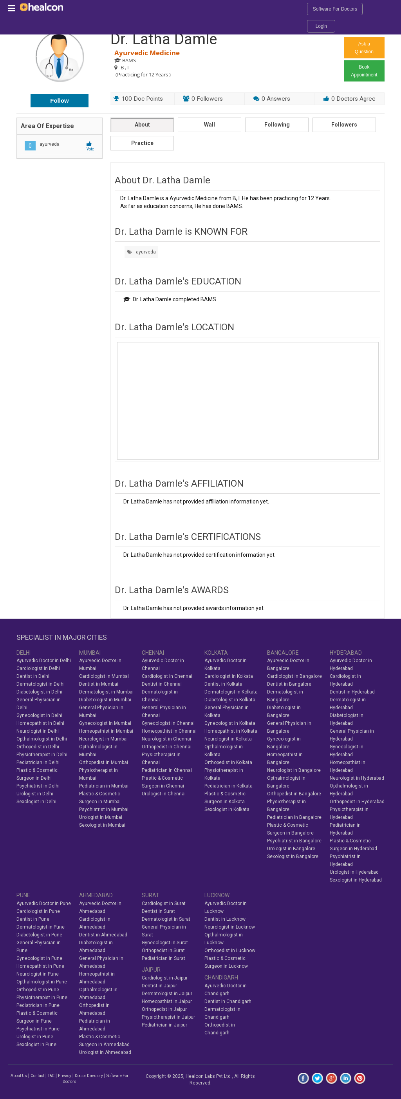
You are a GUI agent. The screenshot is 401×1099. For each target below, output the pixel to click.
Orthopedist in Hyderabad (357, 801)
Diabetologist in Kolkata (229, 699)
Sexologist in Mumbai (102, 825)
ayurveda (141, 252)
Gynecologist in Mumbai (105, 723)
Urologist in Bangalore (291, 848)
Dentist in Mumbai (98, 684)
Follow (59, 100)
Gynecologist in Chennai (168, 723)
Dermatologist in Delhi (40, 684)
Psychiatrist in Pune (38, 1029)
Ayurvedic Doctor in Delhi (43, 660)
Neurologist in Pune (37, 974)
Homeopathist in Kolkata (230, 731)
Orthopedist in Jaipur (164, 1009)
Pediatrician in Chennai (167, 770)
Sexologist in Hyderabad (356, 880)
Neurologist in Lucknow (229, 927)
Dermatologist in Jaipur (167, 993)
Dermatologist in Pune (40, 927)
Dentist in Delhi (32, 676)
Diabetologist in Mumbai (105, 699)
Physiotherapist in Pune (41, 997)
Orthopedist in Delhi (37, 747)
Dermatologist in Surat (166, 919)
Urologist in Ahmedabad (105, 1052)
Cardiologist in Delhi (38, 668)
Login (321, 26)
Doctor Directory (89, 1076)
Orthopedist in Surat (163, 950)
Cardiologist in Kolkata (228, 676)
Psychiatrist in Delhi (38, 786)
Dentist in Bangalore (289, 684)
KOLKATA (216, 653)
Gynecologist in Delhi (39, 715)
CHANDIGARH (221, 977)
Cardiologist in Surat (164, 903)
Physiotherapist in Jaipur (168, 1017)
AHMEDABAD (96, 895)
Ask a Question (364, 47)
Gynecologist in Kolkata (229, 723)
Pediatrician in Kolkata (228, 786)
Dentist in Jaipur (159, 986)
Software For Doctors (335, 9)
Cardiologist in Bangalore (294, 676)
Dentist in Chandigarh (227, 1001)
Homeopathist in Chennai (169, 731)
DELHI (23, 653)
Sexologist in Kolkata (226, 809)
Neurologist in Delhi (37, 731)
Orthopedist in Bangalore (294, 794)
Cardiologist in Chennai (167, 676)
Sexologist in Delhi (36, 801)
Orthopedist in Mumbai (103, 762)
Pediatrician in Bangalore (294, 817)
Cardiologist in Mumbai (104, 676)
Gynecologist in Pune (39, 958)
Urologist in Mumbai (100, 817)
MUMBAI (90, 653)
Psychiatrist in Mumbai (103, 809)
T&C (51, 1076)
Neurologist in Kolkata (228, 739)
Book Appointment (364, 71)
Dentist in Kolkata (223, 684)
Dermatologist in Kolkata (231, 692)
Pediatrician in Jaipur (164, 1025)
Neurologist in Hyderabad (357, 778)
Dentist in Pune (32, 919)
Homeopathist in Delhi (40, 723)
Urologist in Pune (34, 1036)
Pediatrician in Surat (163, 958)
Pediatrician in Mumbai (103, 786)
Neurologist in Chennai (166, 739)
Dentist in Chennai (162, 684)
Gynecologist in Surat (165, 942)
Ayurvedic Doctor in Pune (43, 903)
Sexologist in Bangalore (292, 856)
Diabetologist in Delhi (39, 692)
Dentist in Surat (158, 911)
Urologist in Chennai (164, 794)
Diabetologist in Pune (39, 935)
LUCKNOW (216, 895)
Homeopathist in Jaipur (167, 1001)
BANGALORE (283, 653)
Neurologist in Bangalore (294, 770)
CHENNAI (153, 653)
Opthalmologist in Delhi (41, 739)
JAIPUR (151, 970)
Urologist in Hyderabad (354, 872)
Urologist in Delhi (34, 794)
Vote (90, 146)
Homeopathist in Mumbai (106, 731)
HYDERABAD (346, 653)
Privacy (64, 1076)
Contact (37, 1076)
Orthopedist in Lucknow (229, 950)
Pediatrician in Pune (38, 1005)
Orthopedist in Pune (37, 989)
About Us (19, 1076)
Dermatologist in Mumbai (106, 692)
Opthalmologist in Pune (41, 982)
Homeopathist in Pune (40, 966)
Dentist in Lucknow (225, 919)
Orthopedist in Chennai (166, 747)
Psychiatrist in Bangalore (294, 841)
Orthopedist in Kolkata (228, 762)
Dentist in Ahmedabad (103, 935)
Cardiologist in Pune (38, 911)
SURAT (150, 895)
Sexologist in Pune (36, 1044)
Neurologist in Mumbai (103, 739)
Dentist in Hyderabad (352, 692)
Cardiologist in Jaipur (165, 978)
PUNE (23, 895)
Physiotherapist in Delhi (41, 754)
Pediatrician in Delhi (38, 762)
